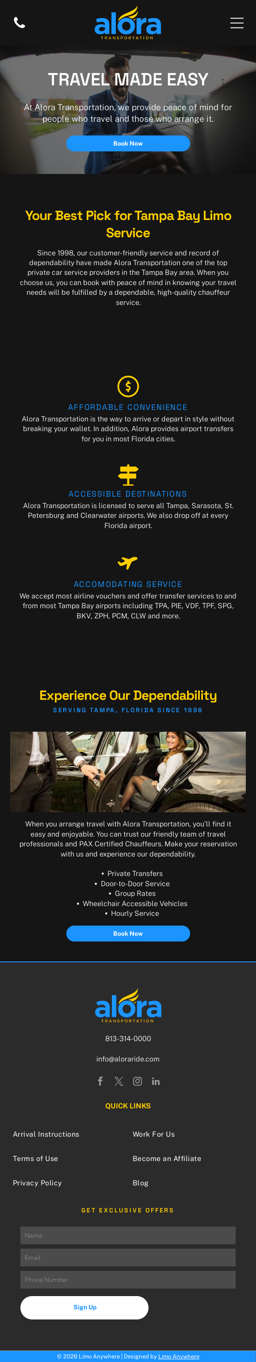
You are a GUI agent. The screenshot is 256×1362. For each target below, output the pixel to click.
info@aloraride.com (128, 1059)
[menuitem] (68, 1134)
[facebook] (100, 1082)
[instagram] (137, 1082)
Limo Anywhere (178, 1356)
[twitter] (119, 1082)
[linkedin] (156, 1082)
